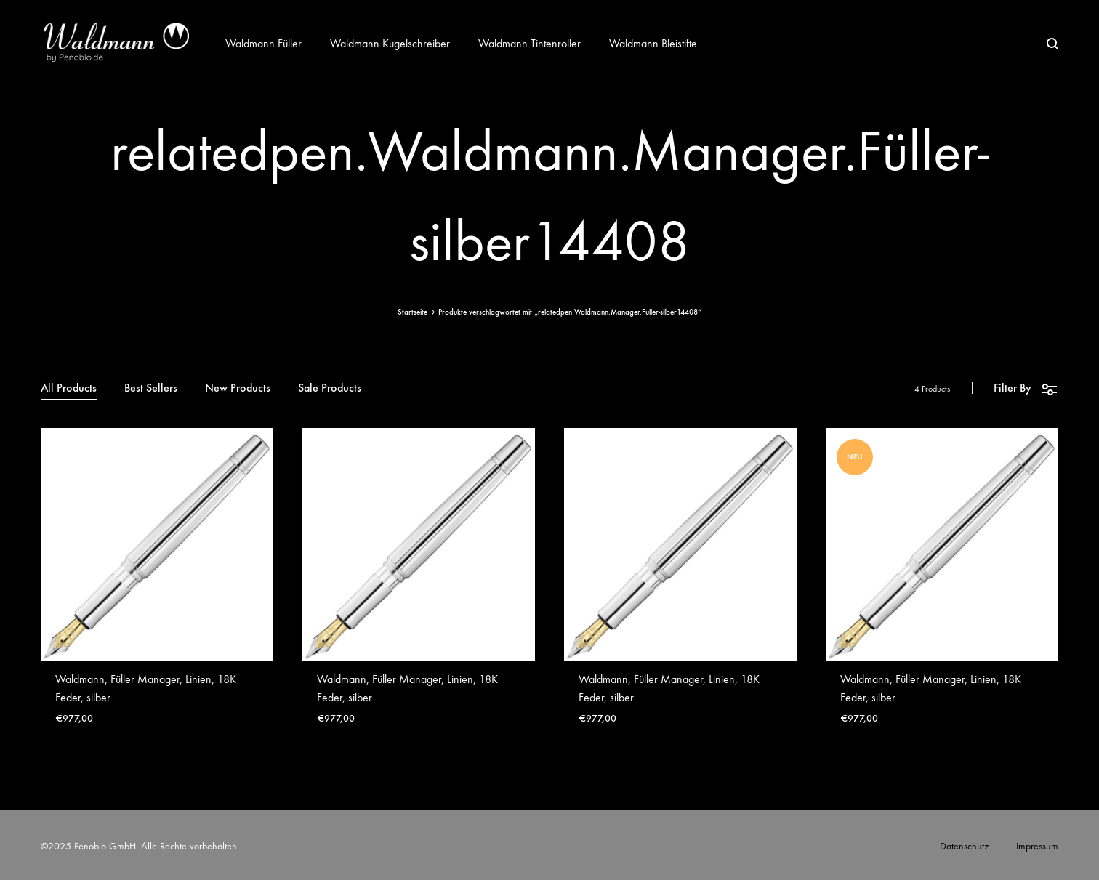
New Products (237, 388)
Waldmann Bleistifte (653, 43)
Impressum (1037, 846)
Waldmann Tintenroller (529, 43)
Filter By (1026, 388)
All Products (69, 388)
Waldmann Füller (263, 43)
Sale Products (329, 388)
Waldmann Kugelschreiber (390, 43)
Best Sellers (150, 388)
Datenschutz (964, 846)
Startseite (412, 312)
